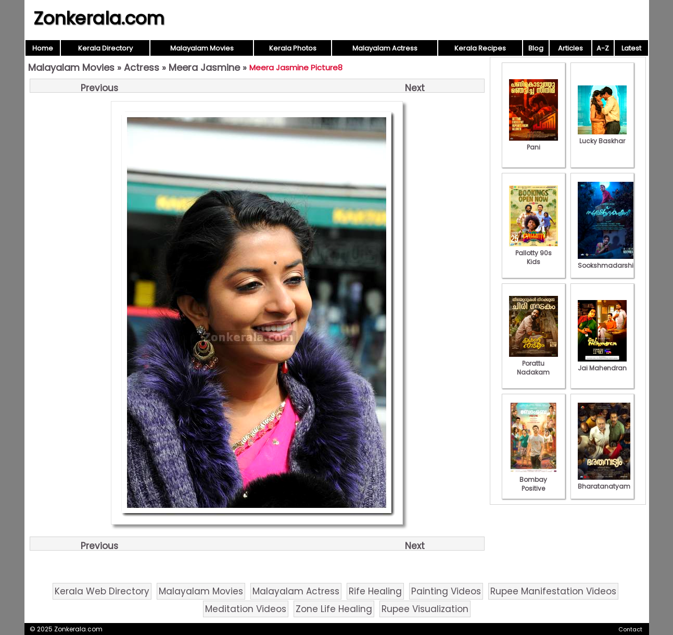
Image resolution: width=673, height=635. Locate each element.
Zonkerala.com (98, 18)
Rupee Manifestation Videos (553, 591)
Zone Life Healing (334, 609)
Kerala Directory (105, 48)
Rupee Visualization (425, 609)
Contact (630, 629)
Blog (535, 48)
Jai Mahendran (602, 363)
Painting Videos (446, 591)
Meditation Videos (245, 609)
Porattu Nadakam (533, 363)
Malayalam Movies (202, 48)
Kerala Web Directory (102, 591)
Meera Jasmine (204, 67)
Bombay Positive (533, 479)
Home (42, 48)
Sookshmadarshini (608, 261)
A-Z (602, 48)
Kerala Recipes (480, 48)
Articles (570, 48)
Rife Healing (375, 591)
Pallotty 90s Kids (533, 253)
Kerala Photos (292, 48)
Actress (141, 67)
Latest (631, 48)
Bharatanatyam (604, 482)
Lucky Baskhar (602, 136)
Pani (533, 143)
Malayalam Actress (384, 48)
